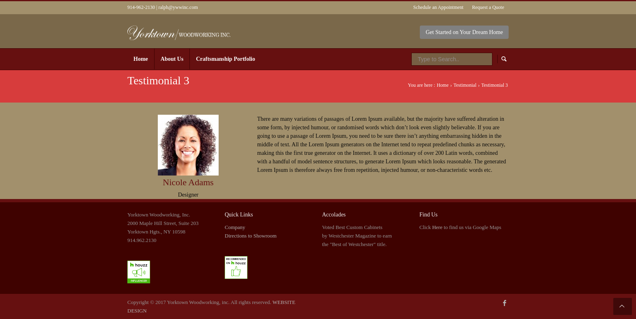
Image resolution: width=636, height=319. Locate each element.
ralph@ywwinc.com (178, 7)
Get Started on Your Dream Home (464, 32)
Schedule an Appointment (438, 7)
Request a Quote (488, 7)
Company (235, 227)
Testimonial (464, 85)
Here (437, 227)
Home (443, 85)
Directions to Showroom (251, 236)
